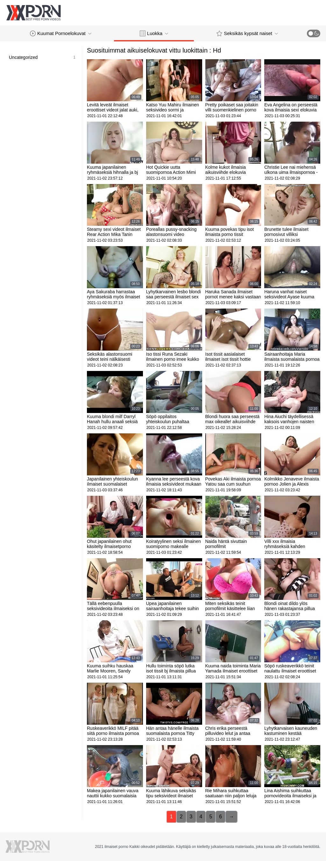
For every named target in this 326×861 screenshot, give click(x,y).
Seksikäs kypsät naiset (247, 33)
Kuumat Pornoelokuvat (60, 33)
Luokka (154, 33)
